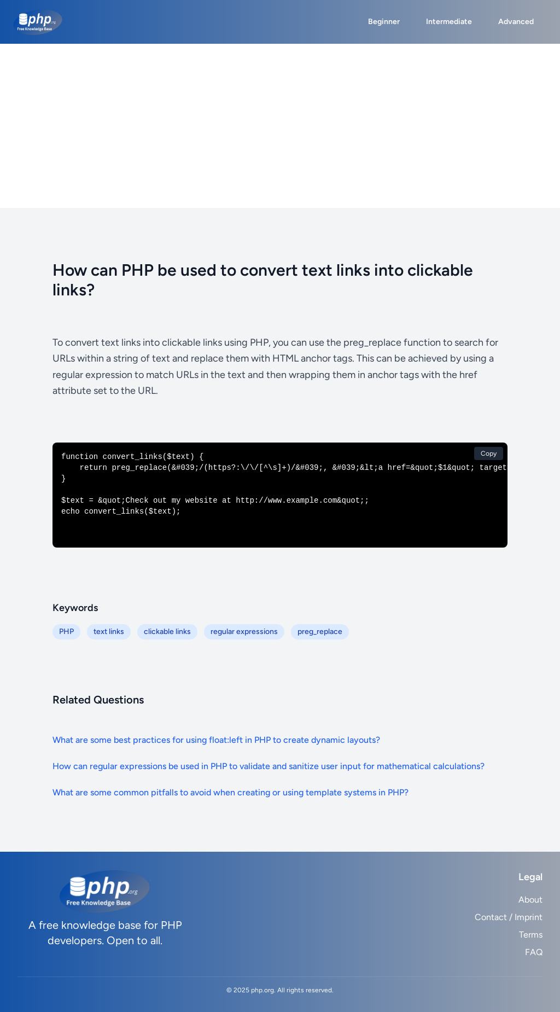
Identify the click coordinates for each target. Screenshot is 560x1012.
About (530, 899)
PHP (66, 631)
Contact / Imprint (508, 917)
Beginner (384, 21)
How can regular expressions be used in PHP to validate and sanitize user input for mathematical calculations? (268, 766)
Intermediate (449, 21)
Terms (530, 934)
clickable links (167, 631)
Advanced (516, 21)
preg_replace (320, 631)
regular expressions (244, 631)
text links (109, 631)
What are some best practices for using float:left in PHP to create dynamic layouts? (216, 740)
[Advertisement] (280, 125)
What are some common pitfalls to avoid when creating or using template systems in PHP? (230, 792)
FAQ (533, 952)
